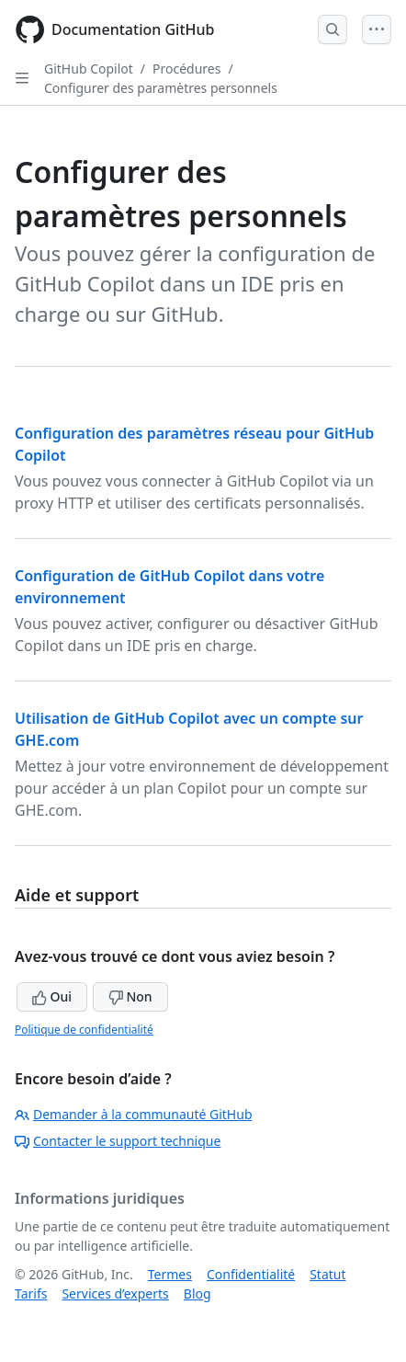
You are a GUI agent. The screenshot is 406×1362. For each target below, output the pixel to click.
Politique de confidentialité (84, 1029)
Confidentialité (251, 1274)
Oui (52, 996)
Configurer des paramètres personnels (160, 88)
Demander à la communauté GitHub (134, 1114)
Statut (327, 1274)
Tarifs (31, 1293)
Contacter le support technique (117, 1141)
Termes (170, 1274)
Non (130, 996)
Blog (197, 1293)
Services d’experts (115, 1293)
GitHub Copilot (88, 68)
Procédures (186, 68)
